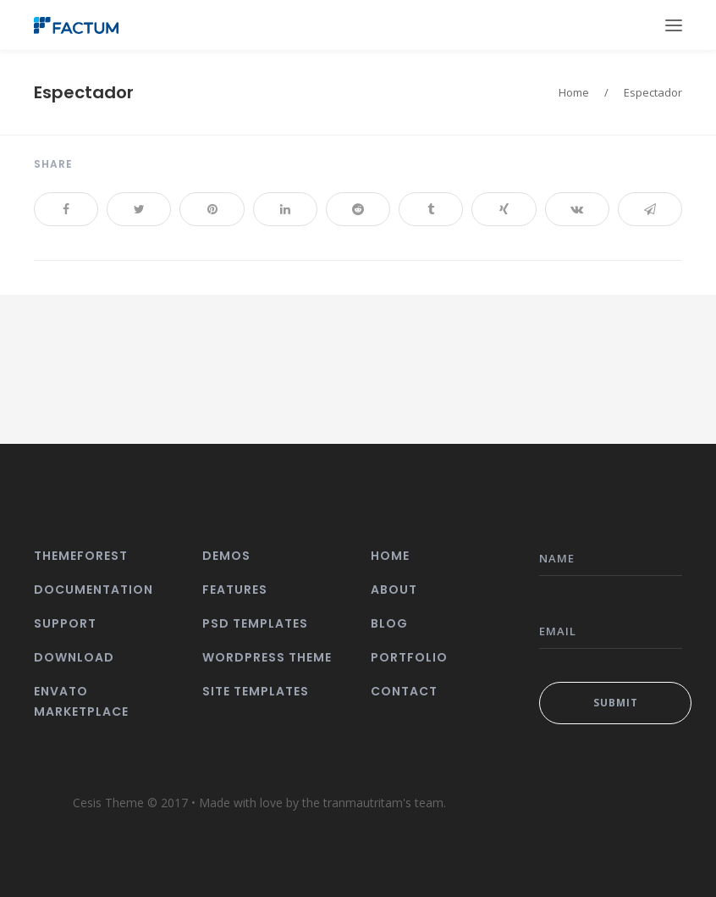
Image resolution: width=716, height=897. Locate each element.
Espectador (84, 92)
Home (574, 92)
